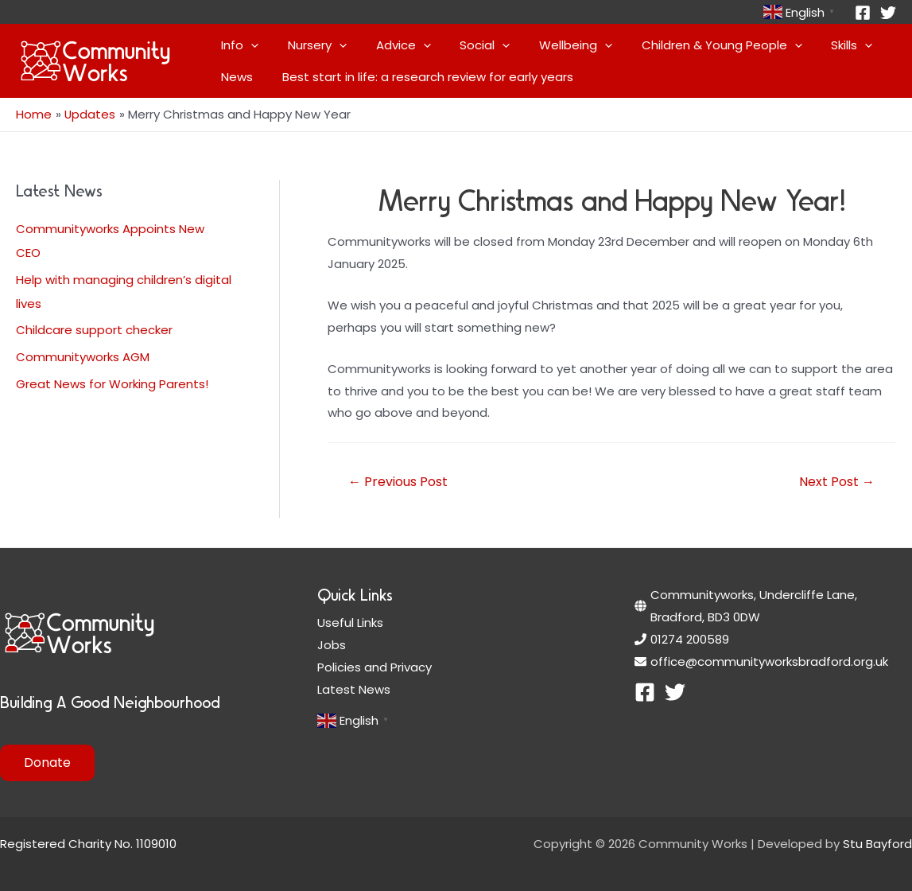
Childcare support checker (94, 329)
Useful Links (350, 621)
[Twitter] (888, 13)
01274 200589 (689, 638)
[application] (248, 45)
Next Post (837, 481)
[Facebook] (863, 13)
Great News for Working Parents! (112, 383)
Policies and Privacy (374, 666)
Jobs (331, 644)
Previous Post (398, 481)
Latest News (353, 688)
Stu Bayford (877, 843)
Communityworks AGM (82, 356)
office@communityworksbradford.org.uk (769, 660)
